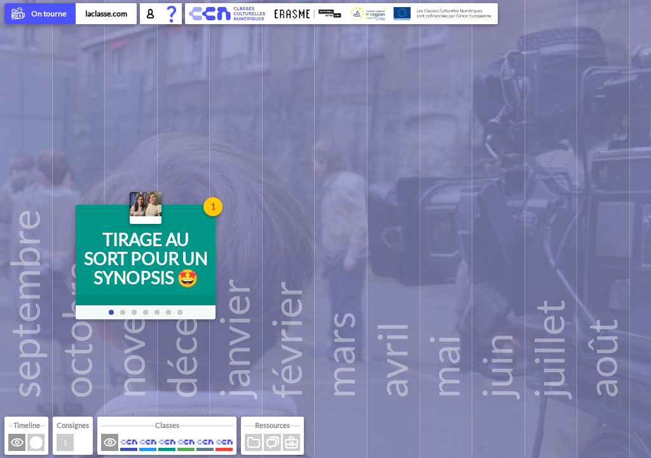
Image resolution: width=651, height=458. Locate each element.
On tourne (40, 14)
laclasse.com (106, 13)
